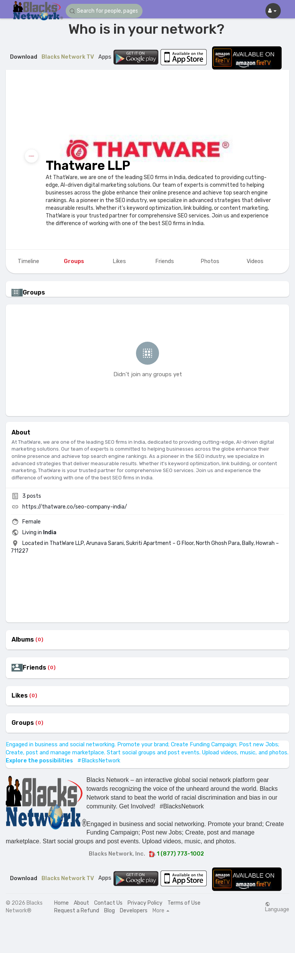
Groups (23, 723)
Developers (134, 910)
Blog (109, 910)
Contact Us (108, 903)
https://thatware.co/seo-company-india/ (74, 507)
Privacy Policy (145, 903)
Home (61, 903)
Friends (34, 668)
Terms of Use (184, 903)
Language (277, 907)
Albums (23, 640)
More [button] (160, 910)
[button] (104, 11)
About (81, 903)
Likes (20, 696)
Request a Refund (76, 910)
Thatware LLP (88, 165)
